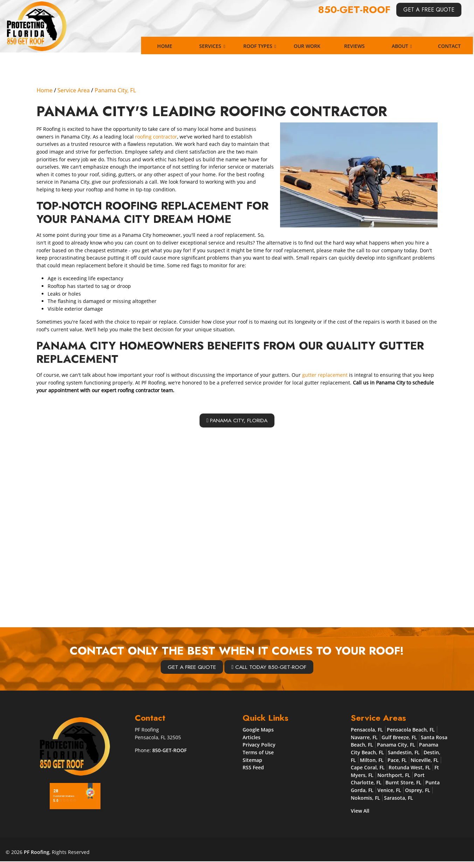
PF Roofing (36, 852)
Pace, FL (397, 760)
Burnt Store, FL (403, 783)
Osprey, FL (417, 790)
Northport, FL (393, 775)
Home (44, 90)
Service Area (73, 90)
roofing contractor (156, 136)
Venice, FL (389, 790)
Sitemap (252, 760)
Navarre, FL (364, 737)
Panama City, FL (115, 90)
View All (360, 811)
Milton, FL (372, 760)
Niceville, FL (425, 760)
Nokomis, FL (365, 798)
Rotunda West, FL (410, 767)
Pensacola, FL (367, 730)
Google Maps (258, 730)
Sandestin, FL (404, 752)
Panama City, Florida (237, 420)
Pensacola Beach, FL (411, 730)
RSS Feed (253, 767)
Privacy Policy (259, 745)
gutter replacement (325, 375)
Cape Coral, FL (368, 767)
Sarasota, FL (398, 798)
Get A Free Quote (428, 10)
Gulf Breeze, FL (399, 737)
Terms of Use (258, 752)
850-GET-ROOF (354, 9)
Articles (251, 737)
